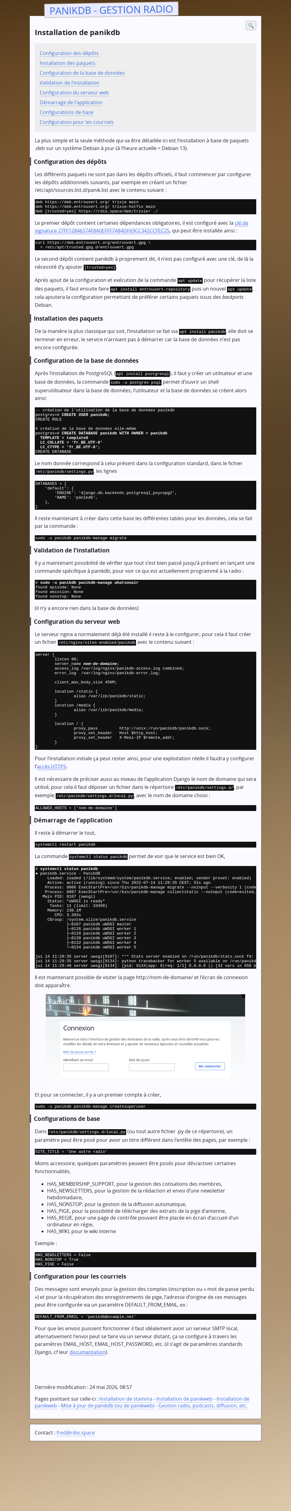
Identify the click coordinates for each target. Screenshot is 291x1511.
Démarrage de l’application (71, 102)
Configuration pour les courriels (77, 122)
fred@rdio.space (76, 1500)
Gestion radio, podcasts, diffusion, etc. (203, 1472)
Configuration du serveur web (74, 92)
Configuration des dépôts (69, 53)
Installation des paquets (67, 63)
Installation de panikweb (184, 1466)
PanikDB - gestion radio (111, 9)
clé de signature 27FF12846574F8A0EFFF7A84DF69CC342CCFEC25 (141, 229)
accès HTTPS (51, 807)
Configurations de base (67, 112)
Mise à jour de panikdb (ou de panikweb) (107, 1472)
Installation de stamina (125, 1466)
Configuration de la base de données (82, 72)
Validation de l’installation (69, 82)
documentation (88, 1419)
